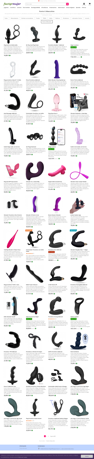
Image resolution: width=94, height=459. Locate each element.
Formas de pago (23, 454)
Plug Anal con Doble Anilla (10, 45)
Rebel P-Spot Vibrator (31, 284)
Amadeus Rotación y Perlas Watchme (36, 386)
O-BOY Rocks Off (52, 284)
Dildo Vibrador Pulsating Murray (56, 80)
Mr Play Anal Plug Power (32, 45)
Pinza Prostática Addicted (33, 80)
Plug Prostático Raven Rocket (33, 418)
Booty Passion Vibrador (54, 215)
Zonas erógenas (70, 7)
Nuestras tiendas (23, 456)
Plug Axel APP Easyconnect (11, 181)
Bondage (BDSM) (35, 7)
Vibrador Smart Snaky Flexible (78, 181)
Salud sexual (61, 7)
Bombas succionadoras (27, 18)
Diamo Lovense (74, 316)
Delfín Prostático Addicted (55, 351)
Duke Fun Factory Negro (32, 316)
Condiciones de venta (24, 452)
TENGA (44, 18)
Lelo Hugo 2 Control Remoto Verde (80, 418)
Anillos (50, 18)
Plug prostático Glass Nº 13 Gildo (12, 80)
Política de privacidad (24, 450)
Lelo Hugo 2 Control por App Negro (80, 386)
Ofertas (84, 7)
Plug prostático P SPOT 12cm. (11, 284)
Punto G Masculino (46, 21)
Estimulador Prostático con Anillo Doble (35, 250)
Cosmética (13, 7)
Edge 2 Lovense (74, 45)
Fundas (38, 18)
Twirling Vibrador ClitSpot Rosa (12, 249)
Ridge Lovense (52, 147)
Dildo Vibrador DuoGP (9, 316)
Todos (6, 18)
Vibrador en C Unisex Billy (32, 181)
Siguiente (52, 436)
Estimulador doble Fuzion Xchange (57, 386)
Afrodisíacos (44, 7)
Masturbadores (14, 18)
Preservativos (52, 7)
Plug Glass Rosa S (52, 113)
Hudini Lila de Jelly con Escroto (79, 147)
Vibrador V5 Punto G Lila (32, 215)
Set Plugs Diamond (31, 147)
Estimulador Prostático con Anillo (35, 113)
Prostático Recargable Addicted (79, 284)
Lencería (19, 7)
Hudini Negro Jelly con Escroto (12, 147)
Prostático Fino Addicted (54, 249)
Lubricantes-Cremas (77, 18)
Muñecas (58, 18)
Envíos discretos (23, 448)
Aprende (78, 7)
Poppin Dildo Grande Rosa (55, 181)
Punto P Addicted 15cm (10, 386)
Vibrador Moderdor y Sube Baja (79, 113)
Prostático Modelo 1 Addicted (56, 45)
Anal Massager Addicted (10, 113)
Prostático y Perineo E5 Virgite (34, 351)
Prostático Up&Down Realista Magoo (58, 418)
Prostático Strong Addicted (55, 316)
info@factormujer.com (48, 456)
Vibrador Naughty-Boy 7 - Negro (79, 249)
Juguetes (6, 7)
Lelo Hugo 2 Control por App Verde (13, 418)
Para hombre (26, 7)
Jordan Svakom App (76, 215)
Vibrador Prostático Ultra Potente (13, 215)
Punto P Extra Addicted (77, 80)
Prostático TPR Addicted (10, 351)
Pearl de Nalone (75, 351)
